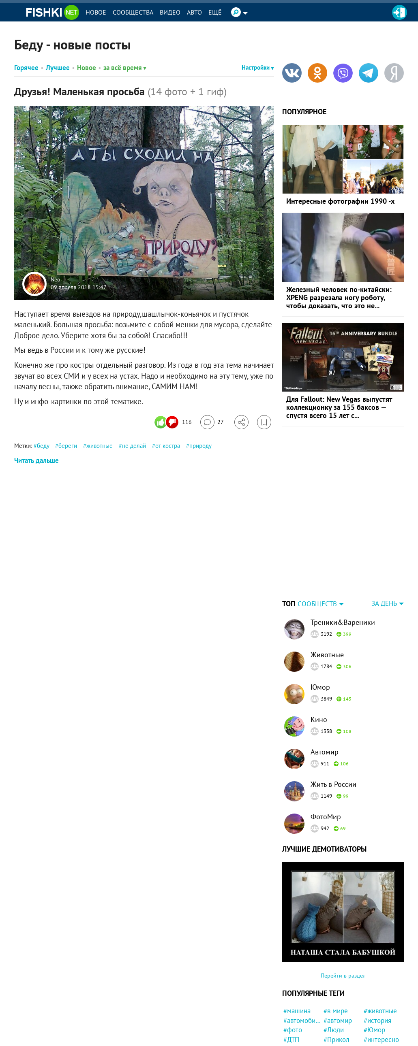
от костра (167, 446)
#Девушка (339, 1037)
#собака (335, 1017)
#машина (297, 960)
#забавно (297, 998)
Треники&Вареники (343, 571)
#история (377, 969)
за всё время (124, 67)
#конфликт (299, 1027)
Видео (170, 12)
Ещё (215, 12)
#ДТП (291, 988)
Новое (96, 12)
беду (43, 446)
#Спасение (380, 1037)
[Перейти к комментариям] (212, 422)
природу (200, 446)
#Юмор (374, 979)
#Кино (373, 1008)
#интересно (381, 988)
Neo (55, 279)
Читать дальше (36, 460)
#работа (295, 1037)
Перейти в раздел (343, 925)
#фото (292, 979)
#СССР (333, 1008)
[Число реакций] (174, 422)
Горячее (26, 67)
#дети (372, 1027)
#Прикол (336, 988)
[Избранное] (264, 422)
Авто (194, 12)
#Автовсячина (382, 998)
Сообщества (133, 12)
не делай (134, 446)
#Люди (334, 979)
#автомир (338, 969)
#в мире (336, 960)
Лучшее (58, 67)
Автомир (325, 701)
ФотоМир (326, 766)
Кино (319, 668)
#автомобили (302, 969)
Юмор (320, 636)
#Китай (293, 1017)
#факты (375, 1017)
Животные (327, 604)
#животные (380, 960)
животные (99, 446)
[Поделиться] (241, 422)
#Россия (336, 998)
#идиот (334, 1027)
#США (292, 1008)
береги (67, 446)
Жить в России (333, 733)
